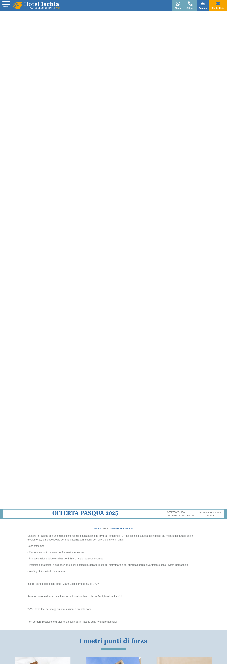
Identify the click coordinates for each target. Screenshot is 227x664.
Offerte (105, 528)
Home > (97, 528)
